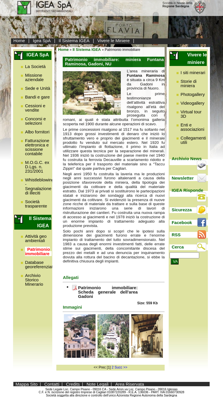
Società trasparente (36, 203)
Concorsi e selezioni (35, 121)
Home (19, 40)
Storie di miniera (189, 83)
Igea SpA (42, 40)
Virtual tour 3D (191, 114)
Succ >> (121, 367)
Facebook (182, 222)
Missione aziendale (34, 77)
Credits (73, 384)
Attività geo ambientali (35, 238)
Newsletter (183, 178)
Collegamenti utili (193, 140)
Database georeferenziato (40, 264)
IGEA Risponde (187, 190)
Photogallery (193, 94)
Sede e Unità (37, 88)
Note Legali (98, 384)
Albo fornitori (37, 131)
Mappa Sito (27, 384)
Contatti (52, 384)
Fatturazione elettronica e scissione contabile (37, 147)
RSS (176, 234)
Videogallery (192, 103)
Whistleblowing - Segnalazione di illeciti (39, 186)
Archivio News (187, 158)
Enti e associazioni (192, 127)
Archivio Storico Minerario (34, 280)
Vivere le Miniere (113, 40)
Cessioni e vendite (35, 107)
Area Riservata (129, 384)
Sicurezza (182, 209)
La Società (35, 66)
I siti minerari (193, 72)
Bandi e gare (37, 96)
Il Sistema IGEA (74, 40)
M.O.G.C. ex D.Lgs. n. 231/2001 (37, 167)
